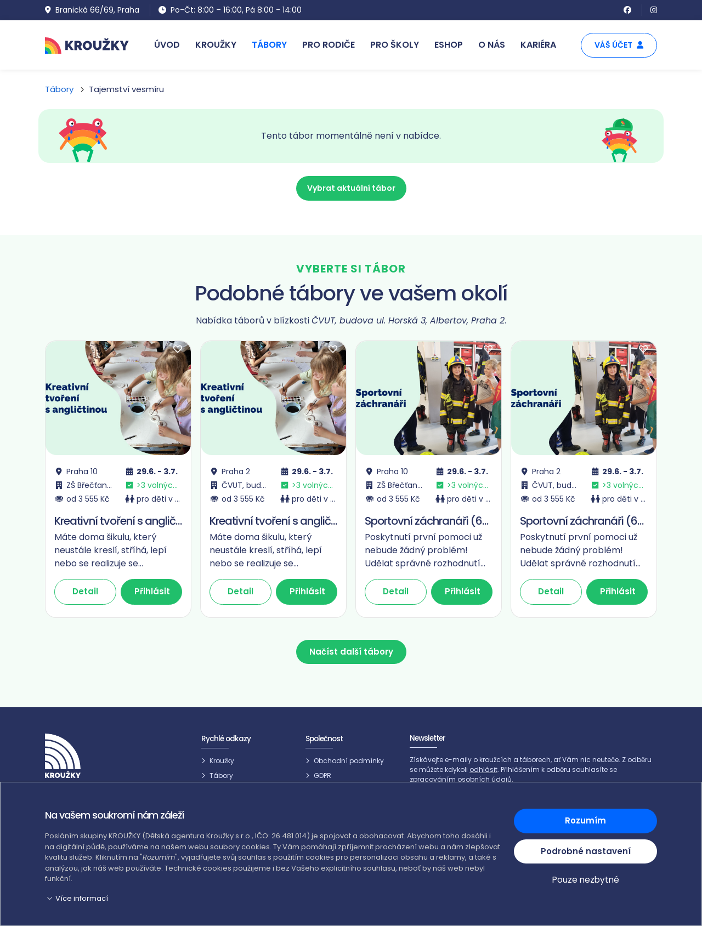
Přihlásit (152, 591)
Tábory (59, 89)
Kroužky (222, 759)
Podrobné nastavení (586, 850)
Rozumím (585, 820)
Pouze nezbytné (585, 880)
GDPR (322, 775)
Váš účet (619, 44)
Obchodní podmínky (349, 759)
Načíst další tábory (351, 651)
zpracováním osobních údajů (461, 779)
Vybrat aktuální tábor (351, 188)
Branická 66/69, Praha (92, 9)
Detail (85, 591)
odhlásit (483, 769)
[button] (273, 898)
